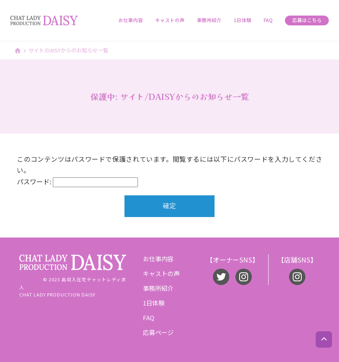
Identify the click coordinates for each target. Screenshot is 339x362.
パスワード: (77, 181)
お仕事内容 (130, 20)
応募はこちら (307, 20)
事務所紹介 (209, 20)
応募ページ (158, 332)
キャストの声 (170, 20)
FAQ (268, 20)
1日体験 (242, 20)
